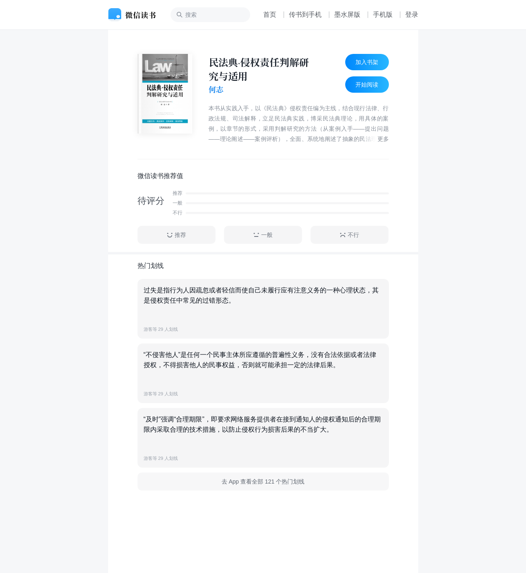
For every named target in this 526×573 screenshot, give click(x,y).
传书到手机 (305, 14)
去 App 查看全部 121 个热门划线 (263, 481)
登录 (411, 14)
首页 (269, 14)
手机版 (383, 14)
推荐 (176, 235)
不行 (349, 235)
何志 (216, 89)
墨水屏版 (347, 14)
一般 (263, 235)
